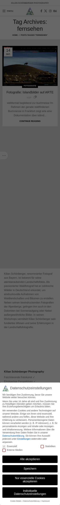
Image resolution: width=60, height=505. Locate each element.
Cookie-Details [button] (16, 501)
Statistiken (48, 446)
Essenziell (9, 446)
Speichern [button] (30, 468)
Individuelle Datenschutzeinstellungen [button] (30, 492)
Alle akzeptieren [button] (30, 459)
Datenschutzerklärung (13, 435)
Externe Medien (12, 450)
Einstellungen (24, 439)
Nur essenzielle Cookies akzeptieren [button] (30, 480)
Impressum (45, 501)
